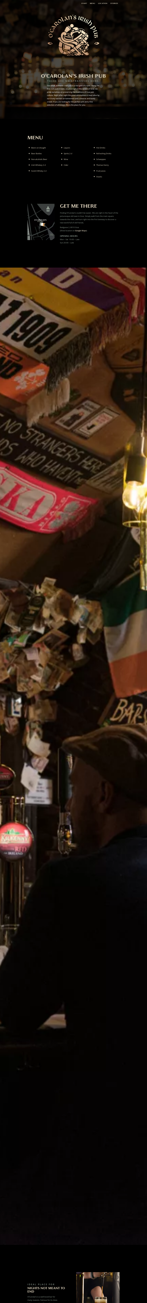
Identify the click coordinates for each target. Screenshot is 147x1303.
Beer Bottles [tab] (35, 153)
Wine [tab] (64, 159)
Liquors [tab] (65, 147)
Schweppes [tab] (100, 159)
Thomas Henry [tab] (101, 165)
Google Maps (81, 230)
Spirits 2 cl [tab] (66, 153)
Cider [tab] (64, 165)
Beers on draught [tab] (37, 147)
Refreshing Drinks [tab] (102, 153)
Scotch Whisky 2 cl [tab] (38, 171)
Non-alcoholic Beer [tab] (38, 159)
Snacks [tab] (98, 176)
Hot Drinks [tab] (99, 147)
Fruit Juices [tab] (99, 171)
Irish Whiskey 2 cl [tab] (37, 165)
